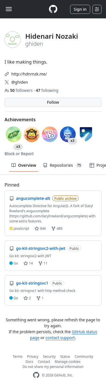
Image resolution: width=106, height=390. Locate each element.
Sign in (80, 9)
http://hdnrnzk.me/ (29, 74)
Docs (29, 361)
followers (19, 90)
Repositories (63, 165)
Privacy (32, 356)
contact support (60, 337)
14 (28, 263)
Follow (53, 102)
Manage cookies (67, 361)
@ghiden (19, 82)
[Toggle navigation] (9, 9)
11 (42, 263)
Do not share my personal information (53, 366)
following (47, 90)
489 (56, 228)
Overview (23, 165)
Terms (18, 356)
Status (65, 356)
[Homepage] (53, 9)
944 (40, 228)
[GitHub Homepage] (36, 375)
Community (84, 356)
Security (49, 356)
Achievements (20, 119)
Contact (44, 361)
